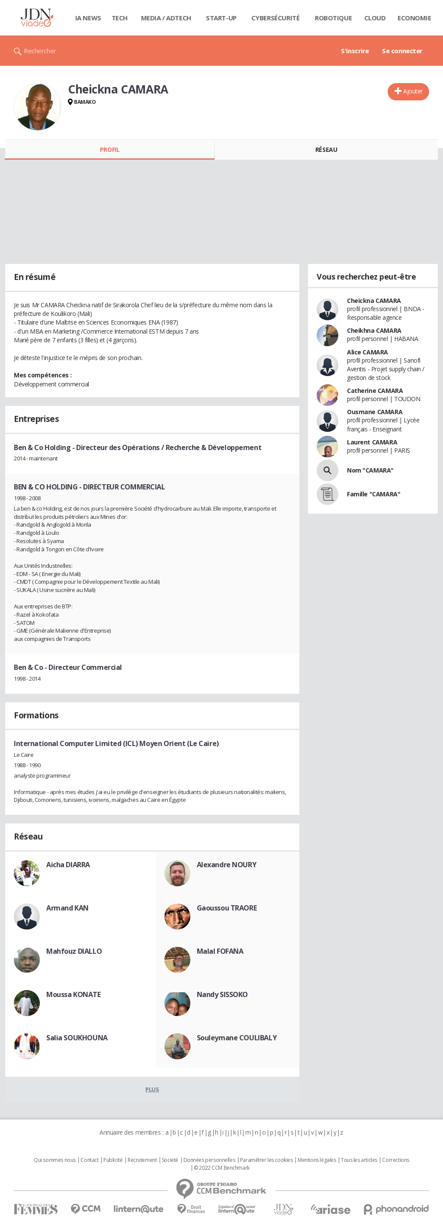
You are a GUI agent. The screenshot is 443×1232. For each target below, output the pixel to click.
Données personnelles (209, 1160)
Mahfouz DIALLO (74, 951)
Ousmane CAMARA (374, 412)
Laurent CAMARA (372, 442)
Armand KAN (67, 908)
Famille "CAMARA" (373, 494)
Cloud (375, 17)
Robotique (333, 17)
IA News (88, 17)
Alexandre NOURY (227, 864)
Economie (414, 17)
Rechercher (40, 50)
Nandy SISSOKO (222, 994)
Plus (152, 1089)
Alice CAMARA (367, 352)
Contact (89, 1160)
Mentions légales (317, 1160)
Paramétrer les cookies (266, 1160)
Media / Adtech (166, 17)
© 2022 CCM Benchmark (222, 1168)
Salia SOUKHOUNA (77, 1037)
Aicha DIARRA (68, 864)
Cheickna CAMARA (374, 300)
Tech (120, 17)
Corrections (395, 1160)
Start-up (221, 17)
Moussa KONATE (73, 994)
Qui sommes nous (55, 1160)
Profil (109, 149)
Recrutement (142, 1160)
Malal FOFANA (220, 951)
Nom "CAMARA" (370, 470)
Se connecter (402, 50)
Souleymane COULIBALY (237, 1037)
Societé (170, 1160)
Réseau (326, 149)
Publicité (112, 1160)
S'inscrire (355, 50)
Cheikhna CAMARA (374, 330)
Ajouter (413, 91)
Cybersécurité (275, 17)
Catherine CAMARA (375, 390)
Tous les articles (359, 1160)
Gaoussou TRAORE (227, 908)
